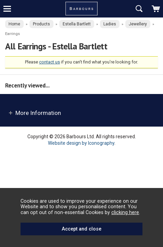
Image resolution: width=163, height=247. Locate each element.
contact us (49, 61)
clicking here (125, 212)
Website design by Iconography (81, 143)
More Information (38, 112)
